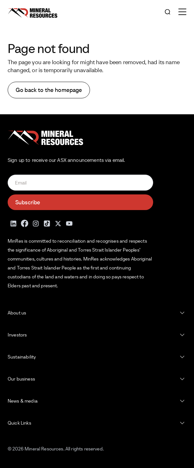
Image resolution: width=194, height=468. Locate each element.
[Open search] (167, 12)
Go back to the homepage (49, 90)
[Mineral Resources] (32, 13)
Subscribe (27, 202)
